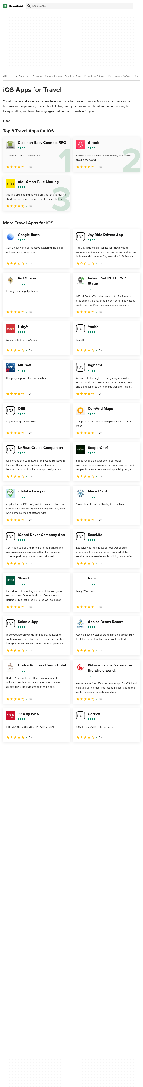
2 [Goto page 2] (16, 750)
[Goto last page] (133, 750)
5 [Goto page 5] (45, 750)
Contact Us (58, 977)
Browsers (37, 76)
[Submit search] (29, 6)
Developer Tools (73, 76)
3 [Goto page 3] (26, 750)
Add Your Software (63, 970)
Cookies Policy (108, 977)
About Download (61, 964)
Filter (8, 121)
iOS (6, 76)
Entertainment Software (120, 76)
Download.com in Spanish (67, 983)
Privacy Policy (107, 964)
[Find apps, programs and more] (79, 6)
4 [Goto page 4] (35, 750)
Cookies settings (109, 994)
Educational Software (94, 76)
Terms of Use (107, 970)
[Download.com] (13, 6)
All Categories (22, 76)
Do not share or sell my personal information (113, 985)
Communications (53, 76)
